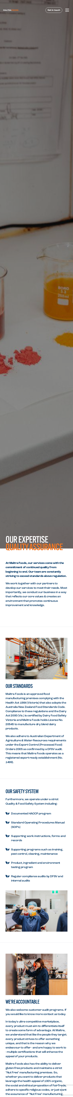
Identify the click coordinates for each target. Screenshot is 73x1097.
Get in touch (54, 10)
